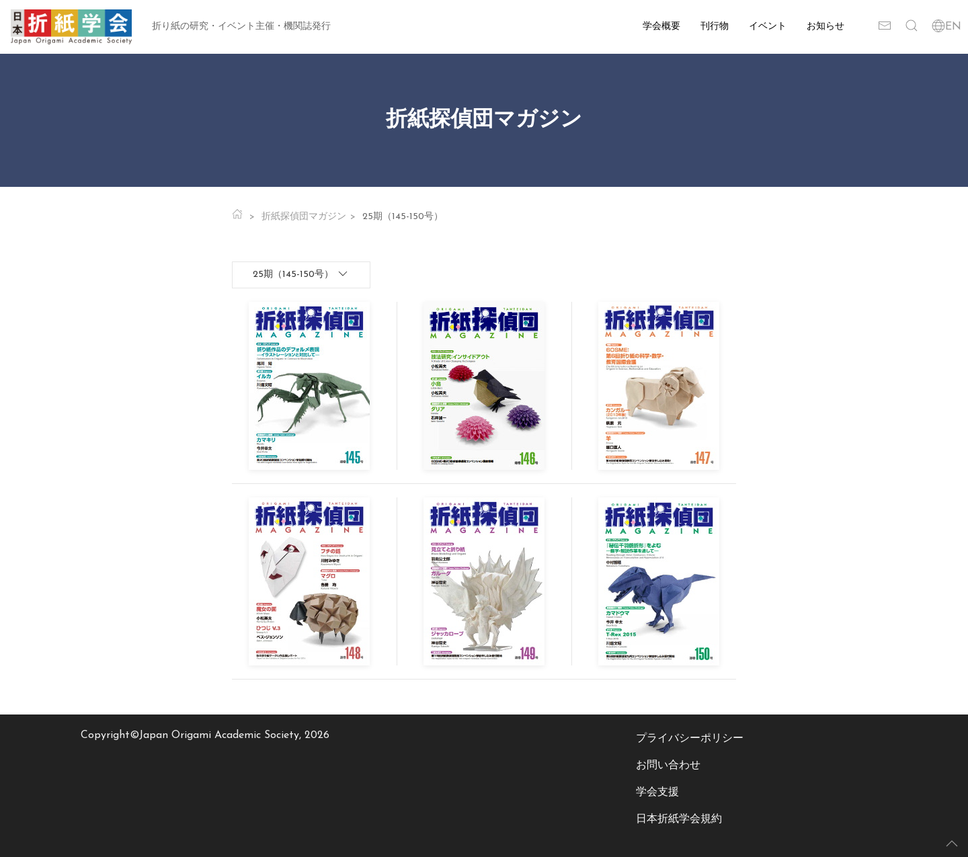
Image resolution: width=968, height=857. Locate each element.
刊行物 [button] (714, 27)
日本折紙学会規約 (679, 819)
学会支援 (657, 792)
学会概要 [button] (661, 27)
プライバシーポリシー (689, 738)
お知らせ (825, 27)
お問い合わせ (668, 765)
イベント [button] (768, 27)
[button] (911, 27)
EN (946, 27)
